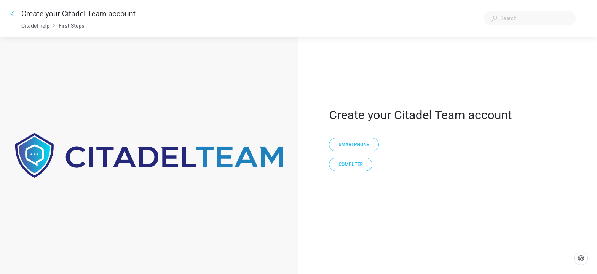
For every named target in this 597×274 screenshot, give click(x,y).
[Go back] (12, 13)
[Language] (581, 258)
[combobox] (530, 18)
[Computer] (350, 164)
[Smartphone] (353, 144)
